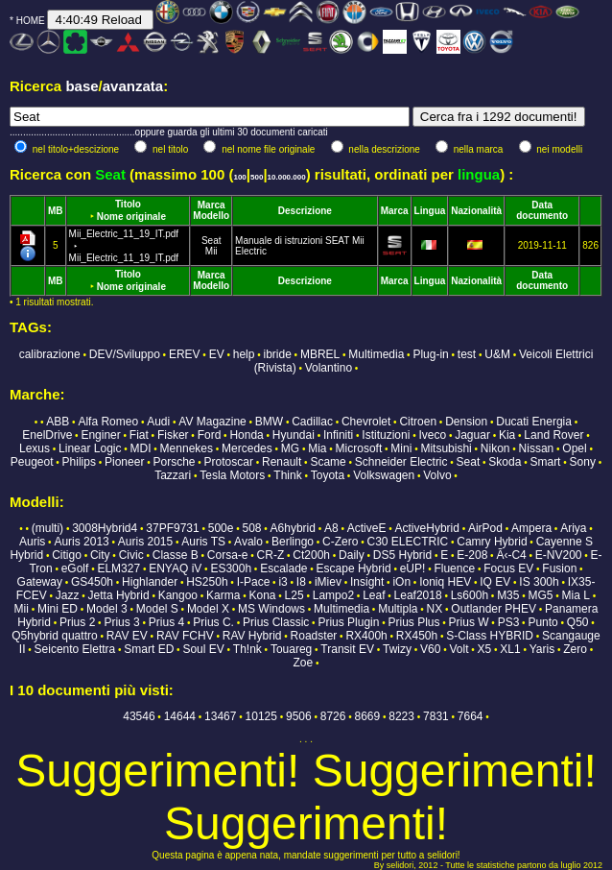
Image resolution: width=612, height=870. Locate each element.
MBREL (320, 354)
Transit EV (347, 649)
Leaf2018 (418, 595)
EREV (184, 354)
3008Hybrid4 (104, 528)
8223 (401, 716)
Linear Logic (90, 448)
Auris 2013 (81, 541)
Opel (574, 448)
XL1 (510, 649)
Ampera (531, 528)
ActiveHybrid (427, 528)
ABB (57, 421)
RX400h (366, 635)
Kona (262, 595)
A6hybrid (293, 528)
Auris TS (203, 541)
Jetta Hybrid (119, 595)
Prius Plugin (348, 622)
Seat (211, 240)
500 (256, 177)
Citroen (417, 421)
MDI (141, 448)
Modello (211, 215)
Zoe (304, 662)
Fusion (559, 568)
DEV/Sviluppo (124, 354)
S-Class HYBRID (489, 635)
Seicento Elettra (75, 649)
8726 (333, 716)
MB (55, 210)
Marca (211, 205)
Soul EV (203, 649)
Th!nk (247, 649)
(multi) (47, 528)
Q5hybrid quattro (54, 635)
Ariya (573, 528)
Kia (507, 435)
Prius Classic (276, 622)
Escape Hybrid (354, 568)
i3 (282, 582)
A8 (331, 528)
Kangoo (178, 595)
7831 (436, 716)
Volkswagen (383, 475)
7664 (470, 716)
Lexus (34, 448)
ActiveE (367, 528)
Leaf (374, 595)
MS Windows (271, 609)
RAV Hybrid (252, 635)
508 (252, 528)
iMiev (328, 582)
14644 (180, 716)
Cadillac (312, 421)
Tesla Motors (232, 475)
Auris (32, 541)
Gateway (39, 582)
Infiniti (338, 435)
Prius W (469, 622)
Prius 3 (121, 622)
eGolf (75, 568)
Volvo (437, 475)
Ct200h (311, 555)
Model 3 (107, 609)
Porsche (174, 462)
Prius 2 (77, 622)
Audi (158, 421)
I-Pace (254, 582)
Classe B (176, 555)
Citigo (67, 555)
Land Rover (553, 435)
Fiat (139, 435)
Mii (211, 251)
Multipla (397, 609)
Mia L (576, 595)
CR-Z (271, 555)
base (81, 86)
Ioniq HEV (445, 582)
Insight (367, 582)
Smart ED (149, 649)
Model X (208, 609)
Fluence (454, 568)
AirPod (485, 528)
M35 (508, 595)
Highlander (149, 582)
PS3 (509, 622)
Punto (542, 622)
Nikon (495, 448)
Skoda (504, 462)
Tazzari (172, 475)
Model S (157, 609)
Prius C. (213, 622)
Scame (327, 462)
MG (290, 448)
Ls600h (469, 595)
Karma (223, 595)
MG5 (541, 595)
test (467, 354)
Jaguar (472, 435)
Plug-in (430, 354)
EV (216, 354)
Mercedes (247, 448)
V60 (430, 649)
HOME (30, 20)
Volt (458, 649)
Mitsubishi (445, 448)
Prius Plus (413, 622)
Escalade (283, 568)
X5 (485, 649)
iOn (401, 582)
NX (435, 609)
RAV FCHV (185, 635)
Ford (210, 435)
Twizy (397, 649)
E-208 (472, 555)
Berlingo (292, 541)
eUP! (413, 568)
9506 (299, 716)
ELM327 (118, 568)
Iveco (432, 435)
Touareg (291, 649)
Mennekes (186, 448)
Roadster (314, 635)
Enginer (100, 435)
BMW (269, 421)
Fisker (173, 435)
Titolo (128, 204)
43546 (138, 716)
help (244, 354)
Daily (352, 555)
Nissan (536, 448)
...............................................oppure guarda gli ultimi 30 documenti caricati (169, 132)
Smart (545, 462)
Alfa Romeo (108, 421)
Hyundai (293, 435)
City (100, 555)
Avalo (248, 541)
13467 (220, 716)
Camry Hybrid (492, 541)
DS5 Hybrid (402, 555)
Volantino (328, 368)
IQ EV (495, 582)
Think (287, 475)
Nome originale (131, 216)
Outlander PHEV (493, 609)
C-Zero (340, 541)
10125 (261, 716)
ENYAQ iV (175, 568)
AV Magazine (212, 421)
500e (221, 528)
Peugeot (32, 462)
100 (239, 177)
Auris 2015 (145, 541)
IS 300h (538, 582)
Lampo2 (333, 595)
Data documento (542, 210)
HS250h (206, 582)
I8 (301, 582)
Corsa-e (227, 555)
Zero (575, 649)
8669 (368, 716)
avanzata (133, 86)
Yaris (542, 649)
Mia (317, 448)
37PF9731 (172, 528)
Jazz (68, 595)
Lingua (430, 210)
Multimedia (376, 354)
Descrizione (305, 210)
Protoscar (228, 462)
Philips (79, 462)
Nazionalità (476, 210)
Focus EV (508, 568)
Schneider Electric (401, 462)
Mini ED (57, 609)
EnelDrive (47, 435)
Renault (281, 462)
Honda (246, 435)
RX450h (416, 635)
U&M (497, 354)
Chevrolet (365, 421)
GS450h (92, 582)
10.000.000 (287, 177)
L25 (294, 595)
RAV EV (127, 635)
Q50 (578, 622)
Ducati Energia (534, 421)
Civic (131, 555)
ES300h (230, 568)
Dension (466, 421)
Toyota (327, 475)
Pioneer (124, 462)
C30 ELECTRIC (407, 541)
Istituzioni (386, 435)
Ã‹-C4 (511, 555)
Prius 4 (166, 622)
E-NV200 (558, 555)
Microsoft (359, 448)
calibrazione (50, 354)
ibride (277, 354)
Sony (583, 462)
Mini (401, 448)
